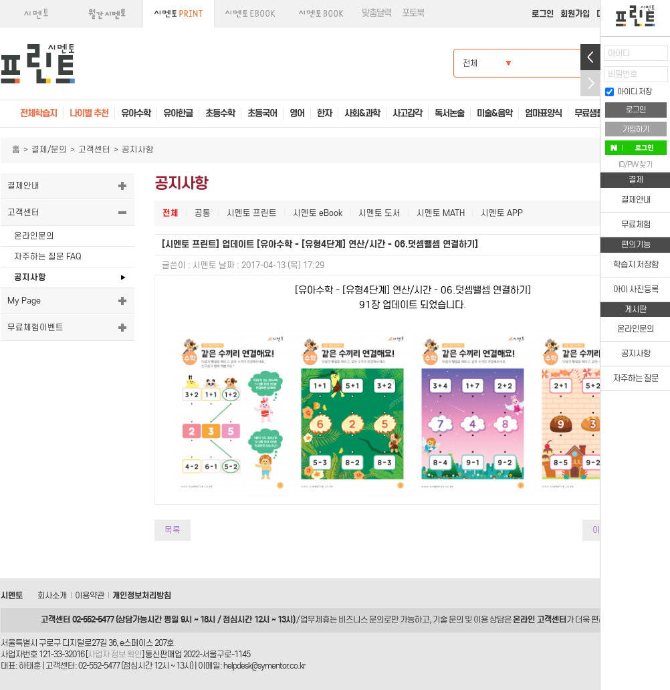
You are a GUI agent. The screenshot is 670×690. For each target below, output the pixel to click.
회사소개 (52, 595)
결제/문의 (49, 149)
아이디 (619, 53)
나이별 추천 (89, 113)
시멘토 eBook (317, 213)
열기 (590, 57)
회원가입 (575, 14)
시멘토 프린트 (252, 213)
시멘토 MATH (441, 213)
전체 (170, 213)
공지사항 (30, 277)
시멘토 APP (502, 213)
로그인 (543, 14)
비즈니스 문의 (361, 619)
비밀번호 (622, 74)
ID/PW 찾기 (636, 164)
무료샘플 (589, 113)
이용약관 (89, 595)
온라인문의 (34, 236)
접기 (590, 83)
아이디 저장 (628, 91)
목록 (172, 530)
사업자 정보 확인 (115, 654)
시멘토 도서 (379, 213)
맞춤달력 (376, 13)
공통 (203, 213)
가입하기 (636, 129)
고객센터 (94, 149)
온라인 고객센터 (539, 619)
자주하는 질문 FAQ (47, 256)
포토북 (413, 13)
